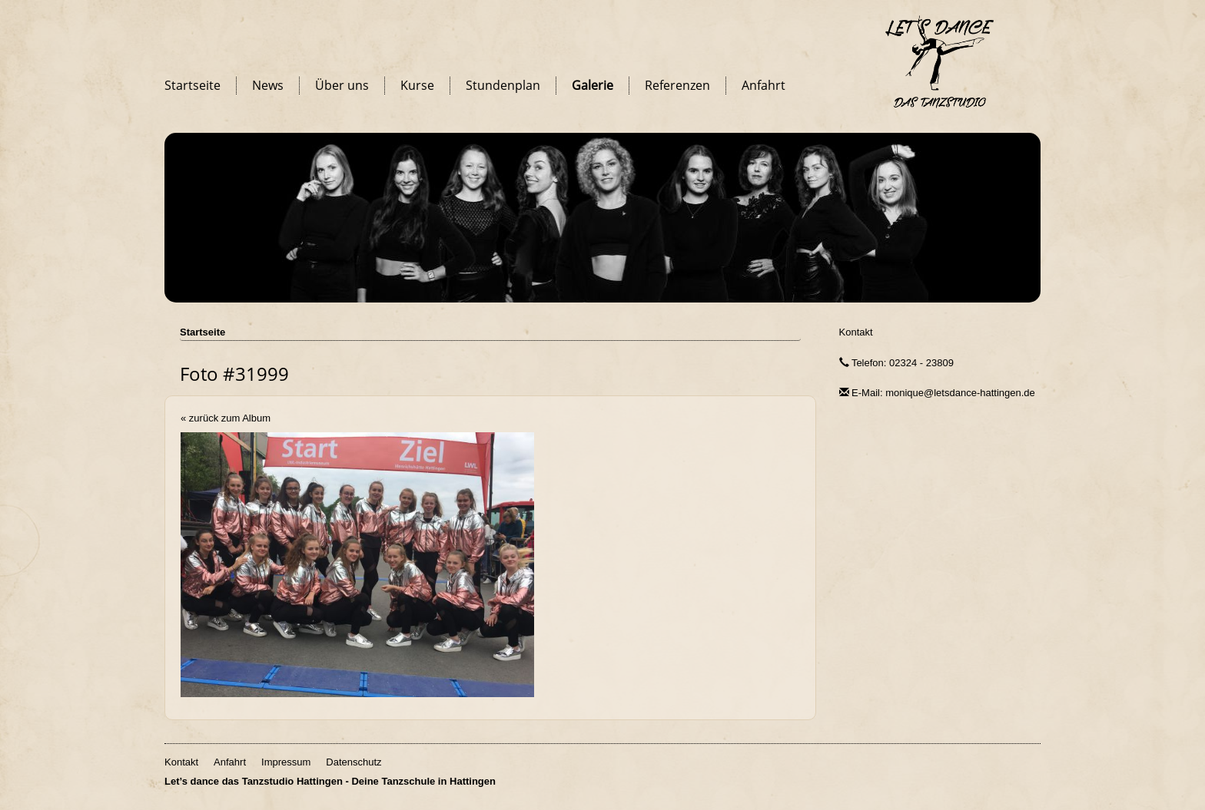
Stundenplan (503, 85)
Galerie (592, 85)
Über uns (342, 85)
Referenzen (677, 85)
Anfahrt (763, 85)
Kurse (417, 85)
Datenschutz (353, 762)
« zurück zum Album (226, 418)
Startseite (192, 85)
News (268, 85)
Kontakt (856, 332)
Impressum (285, 762)
